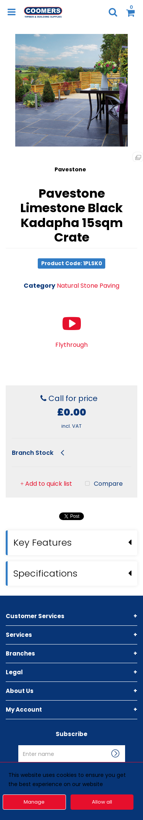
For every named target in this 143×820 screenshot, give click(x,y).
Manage (34, 802)
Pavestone (70, 169)
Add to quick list (46, 455)
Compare (102, 455)
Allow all (102, 802)
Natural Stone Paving (88, 285)
